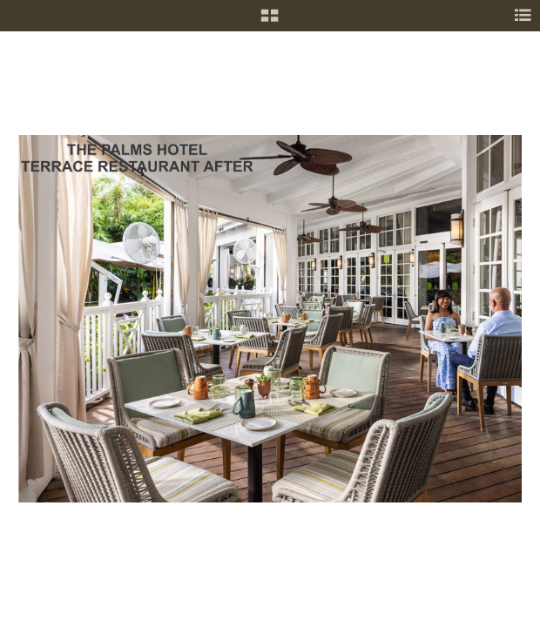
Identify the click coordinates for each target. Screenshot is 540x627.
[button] (269, 21)
